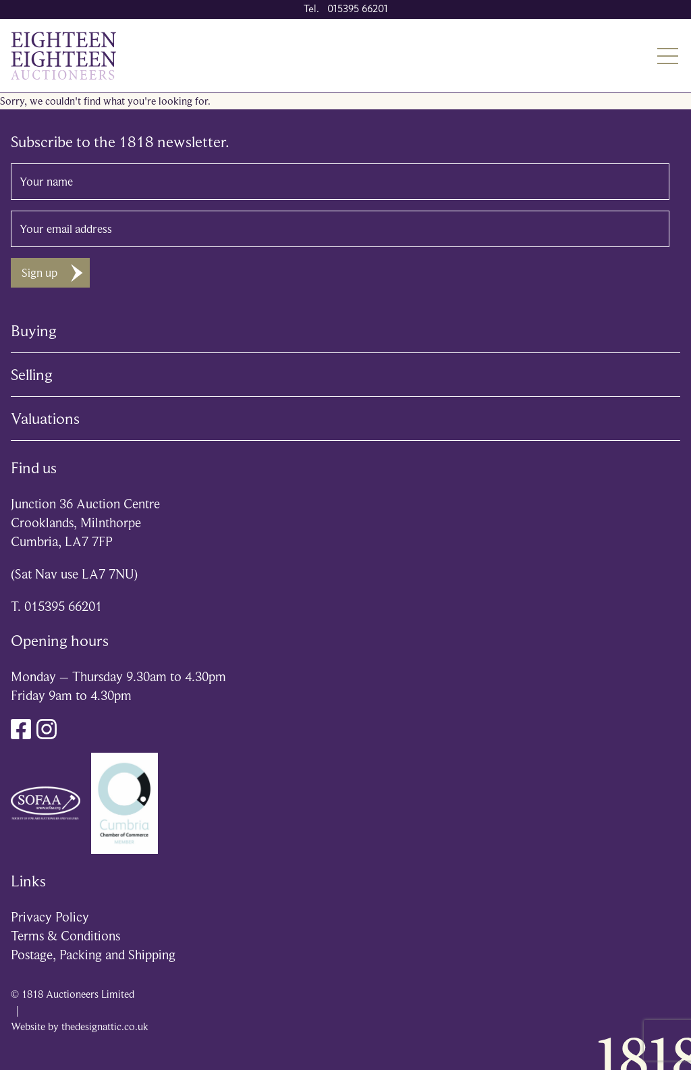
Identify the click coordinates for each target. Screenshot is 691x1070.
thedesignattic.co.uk (104, 1027)
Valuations (45, 418)
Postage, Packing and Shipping (93, 954)
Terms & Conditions (65, 936)
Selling (32, 375)
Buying (34, 331)
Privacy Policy (50, 917)
